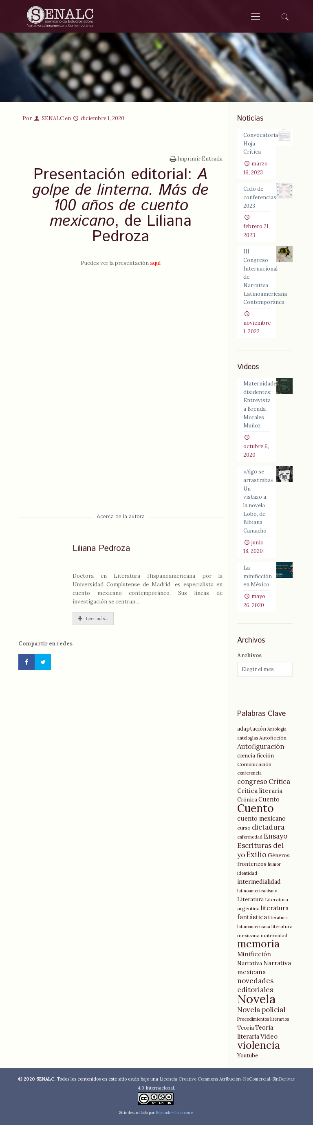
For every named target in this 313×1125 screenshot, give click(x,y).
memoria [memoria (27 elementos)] (258, 943)
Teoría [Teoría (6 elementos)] (245, 1027)
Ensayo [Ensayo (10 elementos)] (275, 836)
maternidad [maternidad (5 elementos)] (274, 935)
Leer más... (93, 618)
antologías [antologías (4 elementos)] (247, 738)
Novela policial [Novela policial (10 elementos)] (261, 1009)
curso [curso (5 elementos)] (244, 828)
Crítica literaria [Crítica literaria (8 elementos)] (259, 791)
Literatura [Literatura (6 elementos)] (250, 899)
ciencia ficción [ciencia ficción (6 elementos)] (255, 755)
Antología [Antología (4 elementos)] (277, 729)
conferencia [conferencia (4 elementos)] (249, 773)
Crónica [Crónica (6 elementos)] (247, 799)
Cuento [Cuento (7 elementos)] (269, 799)
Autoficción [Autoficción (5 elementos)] (273, 738)
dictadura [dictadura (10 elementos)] (268, 827)
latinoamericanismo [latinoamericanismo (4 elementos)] (257, 891)
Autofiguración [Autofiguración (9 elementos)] (260, 746)
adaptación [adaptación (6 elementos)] (251, 728)
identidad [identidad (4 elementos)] (247, 873)
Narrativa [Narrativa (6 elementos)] (249, 963)
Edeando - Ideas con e (174, 1112)
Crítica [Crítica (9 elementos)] (279, 781)
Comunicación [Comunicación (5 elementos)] (254, 764)
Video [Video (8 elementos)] (269, 1036)
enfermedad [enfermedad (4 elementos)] (249, 837)
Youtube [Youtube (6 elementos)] (247, 1055)
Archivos (249, 655)
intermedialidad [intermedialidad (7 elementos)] (259, 881)
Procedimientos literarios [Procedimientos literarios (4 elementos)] (263, 1019)
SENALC (53, 118)
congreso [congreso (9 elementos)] (252, 781)
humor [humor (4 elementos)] (274, 864)
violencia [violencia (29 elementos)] (258, 1045)
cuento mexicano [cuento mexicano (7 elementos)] (261, 818)
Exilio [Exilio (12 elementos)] (256, 854)
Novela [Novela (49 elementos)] (256, 998)
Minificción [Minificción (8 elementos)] (254, 954)
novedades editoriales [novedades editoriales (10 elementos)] (255, 985)
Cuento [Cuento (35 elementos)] (255, 808)
